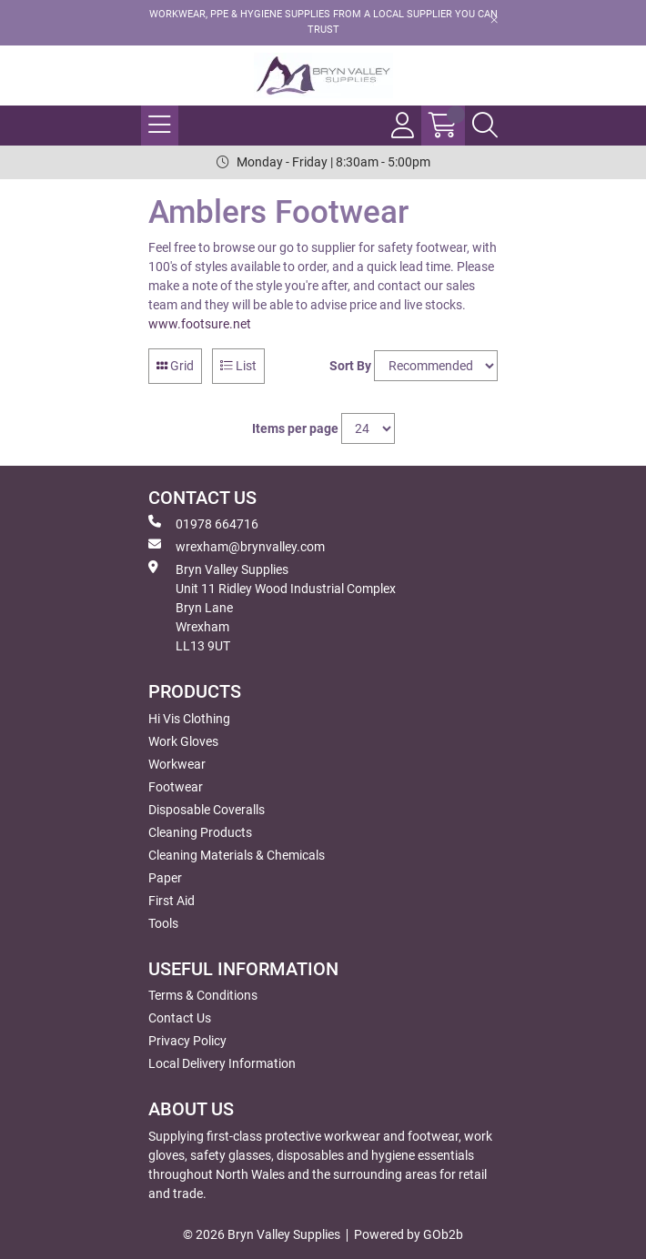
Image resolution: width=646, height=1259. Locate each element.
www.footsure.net (199, 324)
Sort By (350, 365)
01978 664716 (203, 523)
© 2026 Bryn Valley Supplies (261, 1234)
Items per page (295, 428)
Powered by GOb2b (408, 1234)
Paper (165, 878)
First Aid (171, 900)
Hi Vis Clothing (189, 718)
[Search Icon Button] (485, 126)
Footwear (175, 787)
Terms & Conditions (202, 995)
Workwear (177, 764)
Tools (163, 923)
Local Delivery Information (222, 1063)
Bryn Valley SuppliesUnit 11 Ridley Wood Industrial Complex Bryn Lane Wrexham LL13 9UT (272, 606)
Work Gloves (183, 741)
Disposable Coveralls (206, 809)
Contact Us (179, 1018)
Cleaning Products (200, 832)
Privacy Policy (187, 1040)
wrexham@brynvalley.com (236, 546)
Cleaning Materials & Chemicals (236, 855)
